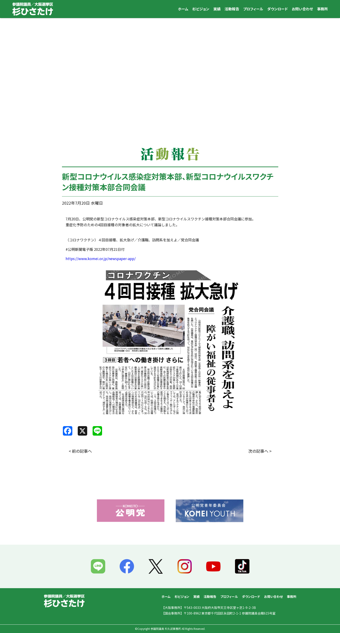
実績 (217, 8)
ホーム (183, 8)
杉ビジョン (200, 8)
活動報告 (232, 8)
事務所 (322, 8)
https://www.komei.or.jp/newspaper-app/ (101, 258)
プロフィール (253, 8)
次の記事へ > (260, 451)
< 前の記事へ (80, 451)
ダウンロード (277, 8)
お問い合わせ (302, 8)
